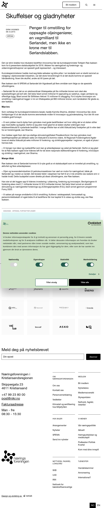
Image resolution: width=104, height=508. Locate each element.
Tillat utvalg (51, 282)
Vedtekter (57, 399)
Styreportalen (84, 397)
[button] (94, 4)
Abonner (93, 357)
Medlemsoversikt (86, 392)
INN (54, 479)
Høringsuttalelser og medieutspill (87, 436)
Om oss (56, 385)
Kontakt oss (58, 390)
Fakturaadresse (12, 404)
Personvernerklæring (62, 395)
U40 (54, 475)
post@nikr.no (11, 398)
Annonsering (84, 472)
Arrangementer (59, 425)
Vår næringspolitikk (87, 425)
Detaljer (92, 274)
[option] (98, 505)
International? (84, 477)
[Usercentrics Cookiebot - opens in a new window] (89, 224)
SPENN (56, 435)
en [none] (98, 505)
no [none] (92, 505)
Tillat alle (85, 282)
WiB (54, 470)
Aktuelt (81, 430)
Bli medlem (71, 4)
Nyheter (56, 430)
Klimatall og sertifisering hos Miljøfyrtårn (64, 405)
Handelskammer (86, 468)
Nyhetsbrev (83, 388)
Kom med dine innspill (88, 449)
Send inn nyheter (60, 439)
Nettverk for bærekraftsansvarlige (62, 485)
